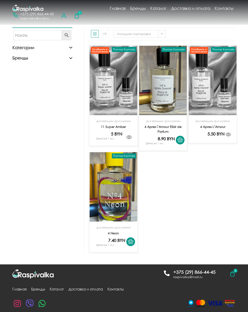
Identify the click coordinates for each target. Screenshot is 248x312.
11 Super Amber (113, 127)
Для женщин (104, 121)
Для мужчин (122, 121)
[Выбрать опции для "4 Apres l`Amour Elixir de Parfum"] (182, 147)
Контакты (224, 8)
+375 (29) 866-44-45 (37, 14)
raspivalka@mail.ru (34, 18)
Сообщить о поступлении (100, 50)
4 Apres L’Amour (212, 127)
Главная (118, 8)
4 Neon (113, 233)
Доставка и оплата (190, 8)
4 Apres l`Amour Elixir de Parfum (163, 129)
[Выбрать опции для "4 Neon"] (132, 249)
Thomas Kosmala (124, 49)
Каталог (158, 8)
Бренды (138, 8)
